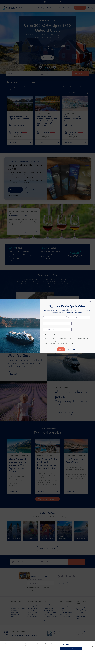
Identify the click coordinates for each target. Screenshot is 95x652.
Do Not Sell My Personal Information (71, 644)
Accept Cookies (70, 648)
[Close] (90, 302)
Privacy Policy (71, 344)
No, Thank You (72, 349)
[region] (47, 646)
